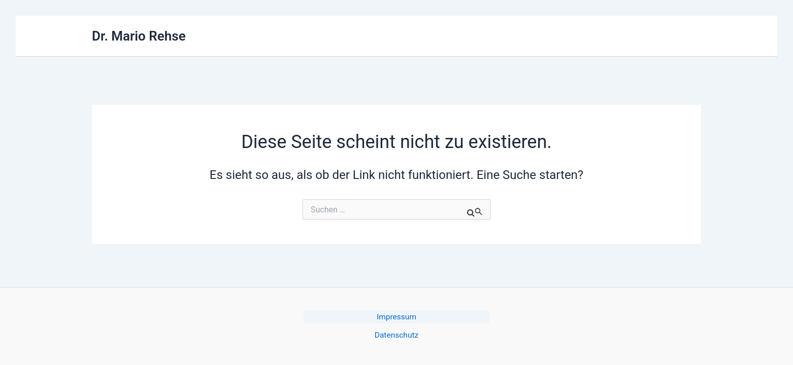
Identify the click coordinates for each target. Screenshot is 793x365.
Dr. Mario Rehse (139, 36)
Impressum (396, 316)
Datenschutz (396, 335)
